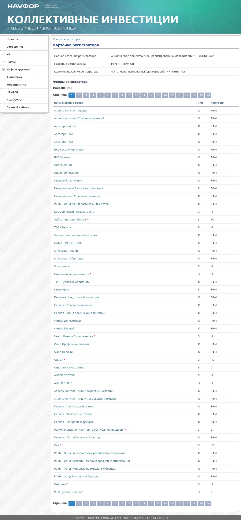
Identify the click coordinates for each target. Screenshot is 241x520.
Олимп (60, 359)
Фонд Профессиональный (71, 344)
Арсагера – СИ (63, 142)
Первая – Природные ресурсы (74, 422)
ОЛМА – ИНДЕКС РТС (68, 243)
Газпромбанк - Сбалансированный (77, 196)
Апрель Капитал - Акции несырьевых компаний (85, 398)
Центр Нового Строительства (74, 336)
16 (179, 95)
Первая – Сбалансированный (73, 305)
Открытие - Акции (66, 251)
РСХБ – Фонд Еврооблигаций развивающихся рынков (89, 453)
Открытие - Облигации (69, 258)
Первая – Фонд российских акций (76, 297)
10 (136, 95)
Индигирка (61, 289)
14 (165, 95)
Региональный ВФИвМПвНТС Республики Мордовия (90, 429)
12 (150, 95)
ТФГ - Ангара (62, 227)
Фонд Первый (63, 352)
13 (158, 95)
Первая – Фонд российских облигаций (79, 313)
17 (186, 95)
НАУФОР (13, 92)
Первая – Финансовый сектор (73, 406)
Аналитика (14, 77)
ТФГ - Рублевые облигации (72, 282)
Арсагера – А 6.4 (64, 126)
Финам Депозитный (67, 320)
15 (172, 95)
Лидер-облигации (66, 173)
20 (208, 95)
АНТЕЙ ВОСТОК (64, 375)
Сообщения (15, 46)
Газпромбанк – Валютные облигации (78, 188)
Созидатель (62, 266)
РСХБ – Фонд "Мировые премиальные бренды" (85, 468)
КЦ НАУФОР (15, 100)
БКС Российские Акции (69, 149)
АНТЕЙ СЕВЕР (63, 383)
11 (143, 95)
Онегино (61, 484)
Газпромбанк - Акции (68, 180)
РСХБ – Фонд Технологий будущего (77, 476)
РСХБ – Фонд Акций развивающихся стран (82, 204)
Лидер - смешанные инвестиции (75, 235)
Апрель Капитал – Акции (70, 110)
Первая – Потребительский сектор (77, 437)
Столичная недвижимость (72, 274)
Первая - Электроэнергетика (73, 414)
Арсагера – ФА (63, 134)
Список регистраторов (67, 39)
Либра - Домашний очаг (71, 219)
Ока (57, 445)
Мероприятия (16, 84)
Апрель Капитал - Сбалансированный (79, 118)
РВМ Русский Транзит (68, 492)
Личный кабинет (18, 107)
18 (194, 95)
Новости (12, 39)
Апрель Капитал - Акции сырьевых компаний (84, 391)
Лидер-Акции (63, 165)
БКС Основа (62, 157)
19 (201, 95)
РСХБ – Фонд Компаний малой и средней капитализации (92, 461)
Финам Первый (64, 328)
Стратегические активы (69, 367)
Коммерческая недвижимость (74, 212)
